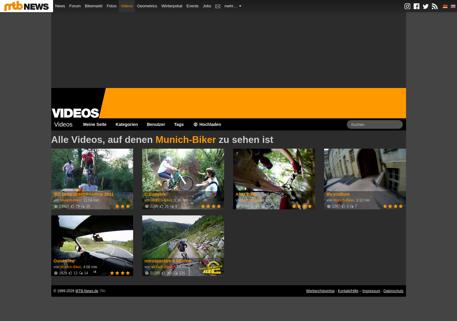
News (60, 6)
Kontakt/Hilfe (348, 291)
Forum (75, 6)
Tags (179, 124)
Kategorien (127, 124)
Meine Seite (94, 124)
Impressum (371, 291)
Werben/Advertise (320, 291)
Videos (127, 6)
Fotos (112, 6)
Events (192, 6)
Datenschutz (393, 291)
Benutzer (156, 124)
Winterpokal (171, 6)
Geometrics (147, 6)
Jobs (207, 6)
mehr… (232, 6)
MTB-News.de (87, 291)
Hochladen (207, 124)
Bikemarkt (93, 6)
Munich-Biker (186, 139)
